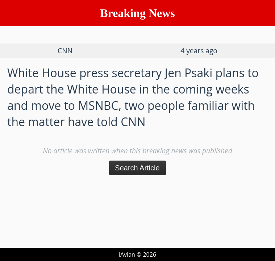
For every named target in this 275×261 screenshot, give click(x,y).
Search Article (137, 168)
